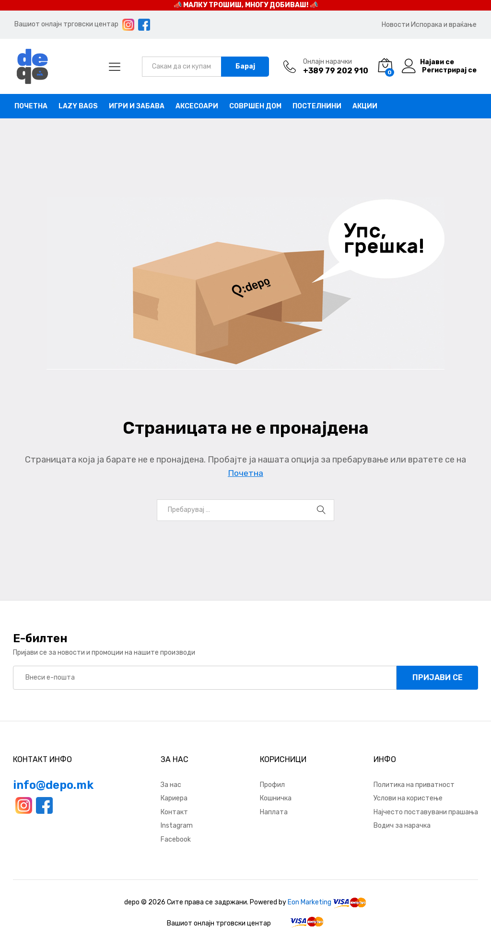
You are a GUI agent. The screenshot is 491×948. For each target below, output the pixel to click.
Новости (395, 25)
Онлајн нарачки (327, 62)
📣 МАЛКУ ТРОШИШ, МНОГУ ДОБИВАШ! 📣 (246, 5)
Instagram (177, 825)
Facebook (176, 839)
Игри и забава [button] (136, 106)
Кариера (174, 798)
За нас (171, 785)
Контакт (174, 812)
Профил (272, 785)
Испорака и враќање (444, 25)
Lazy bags (78, 106)
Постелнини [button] (316, 106)
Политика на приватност (414, 785)
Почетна (30, 106)
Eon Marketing (309, 902)
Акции (364, 106)
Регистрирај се (449, 70)
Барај (245, 66)
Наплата (274, 812)
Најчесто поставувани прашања (426, 812)
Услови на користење (408, 798)
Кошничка (276, 798)
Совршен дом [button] (255, 106)
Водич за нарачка (402, 825)
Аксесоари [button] (196, 106)
